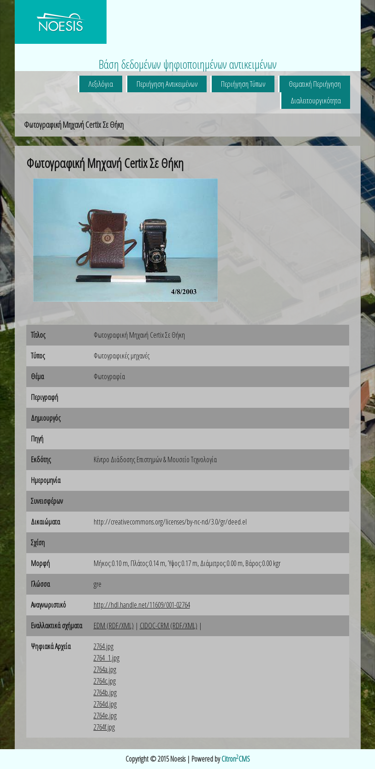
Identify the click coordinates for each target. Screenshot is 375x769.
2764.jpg (103, 646)
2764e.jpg (105, 715)
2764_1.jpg (106, 658)
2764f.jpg (104, 727)
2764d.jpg (105, 704)
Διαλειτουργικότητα (316, 100)
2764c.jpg (105, 681)
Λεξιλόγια (101, 83)
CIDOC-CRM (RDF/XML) (168, 625)
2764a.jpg (105, 669)
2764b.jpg (105, 692)
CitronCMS (235, 759)
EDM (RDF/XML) (114, 625)
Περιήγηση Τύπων (243, 83)
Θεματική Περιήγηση (315, 83)
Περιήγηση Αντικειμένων (167, 83)
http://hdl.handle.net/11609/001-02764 (142, 605)
